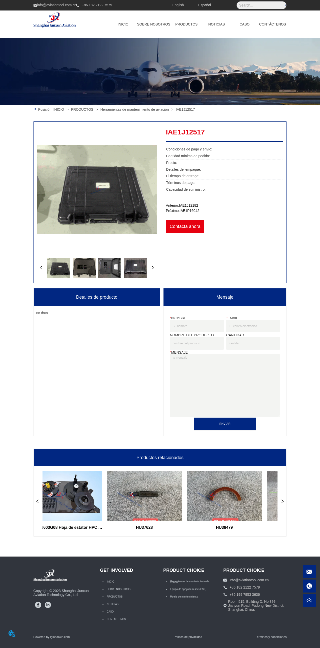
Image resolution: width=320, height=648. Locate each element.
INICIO (58, 109)
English (178, 5)
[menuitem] (186, 24)
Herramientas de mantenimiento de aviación (134, 109)
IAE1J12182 (188, 205)
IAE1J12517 (185, 109)
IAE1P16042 (190, 211)
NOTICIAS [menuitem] (216, 24)
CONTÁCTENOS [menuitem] (272, 24)
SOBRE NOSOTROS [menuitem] (153, 24)
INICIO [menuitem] (123, 24)
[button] (186, 24)
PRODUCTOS (82, 109)
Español (204, 5)
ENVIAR (224, 424)
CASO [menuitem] (245, 24)
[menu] (197, 24)
